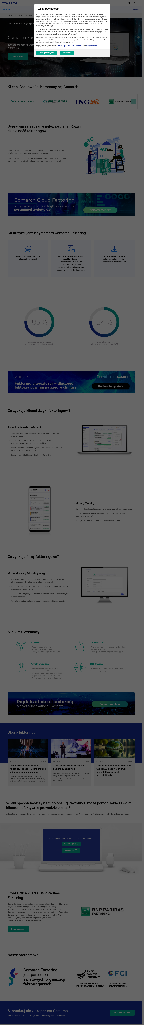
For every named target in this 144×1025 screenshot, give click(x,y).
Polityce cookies (92, 46)
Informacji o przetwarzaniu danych (70, 46)
